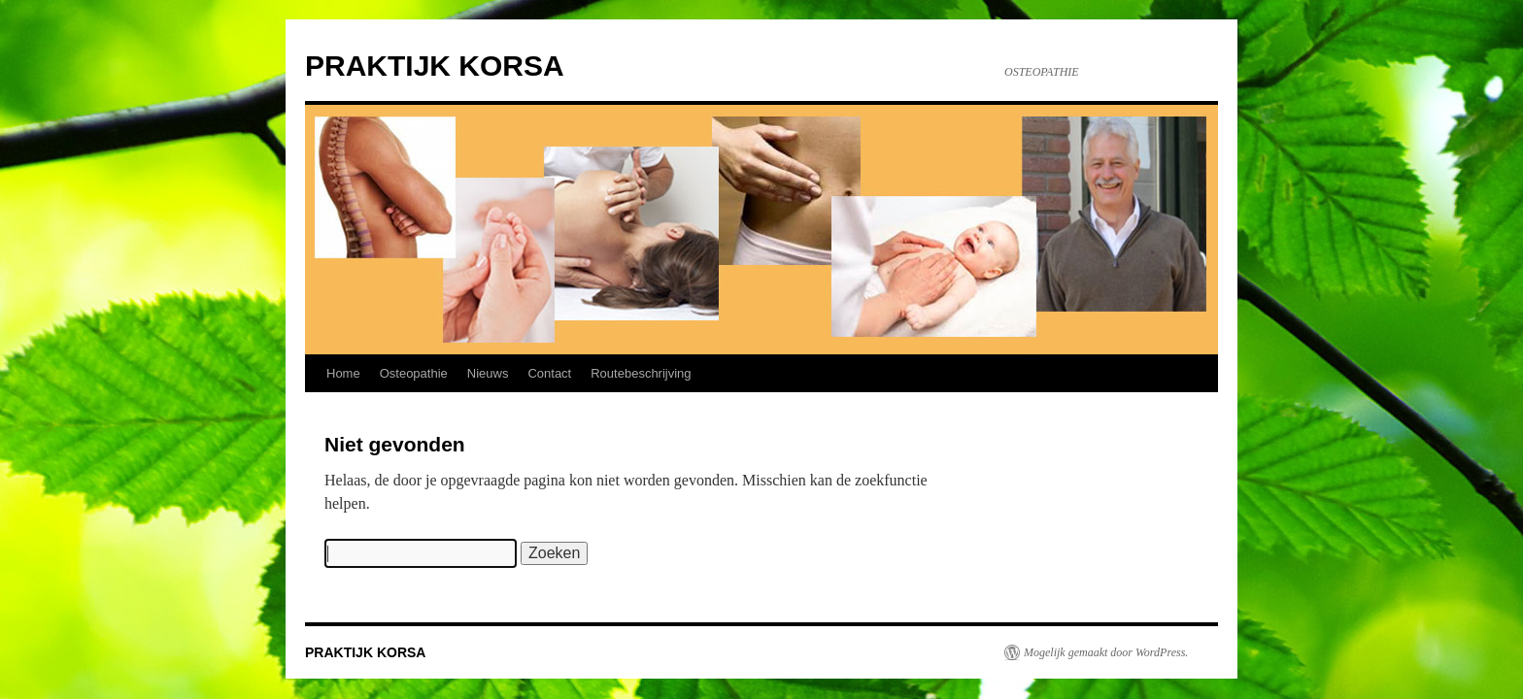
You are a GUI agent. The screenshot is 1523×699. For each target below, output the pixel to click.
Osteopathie (414, 373)
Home (343, 373)
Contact (549, 373)
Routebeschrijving (641, 373)
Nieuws (488, 373)
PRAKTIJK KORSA (434, 66)
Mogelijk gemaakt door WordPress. (1106, 652)
